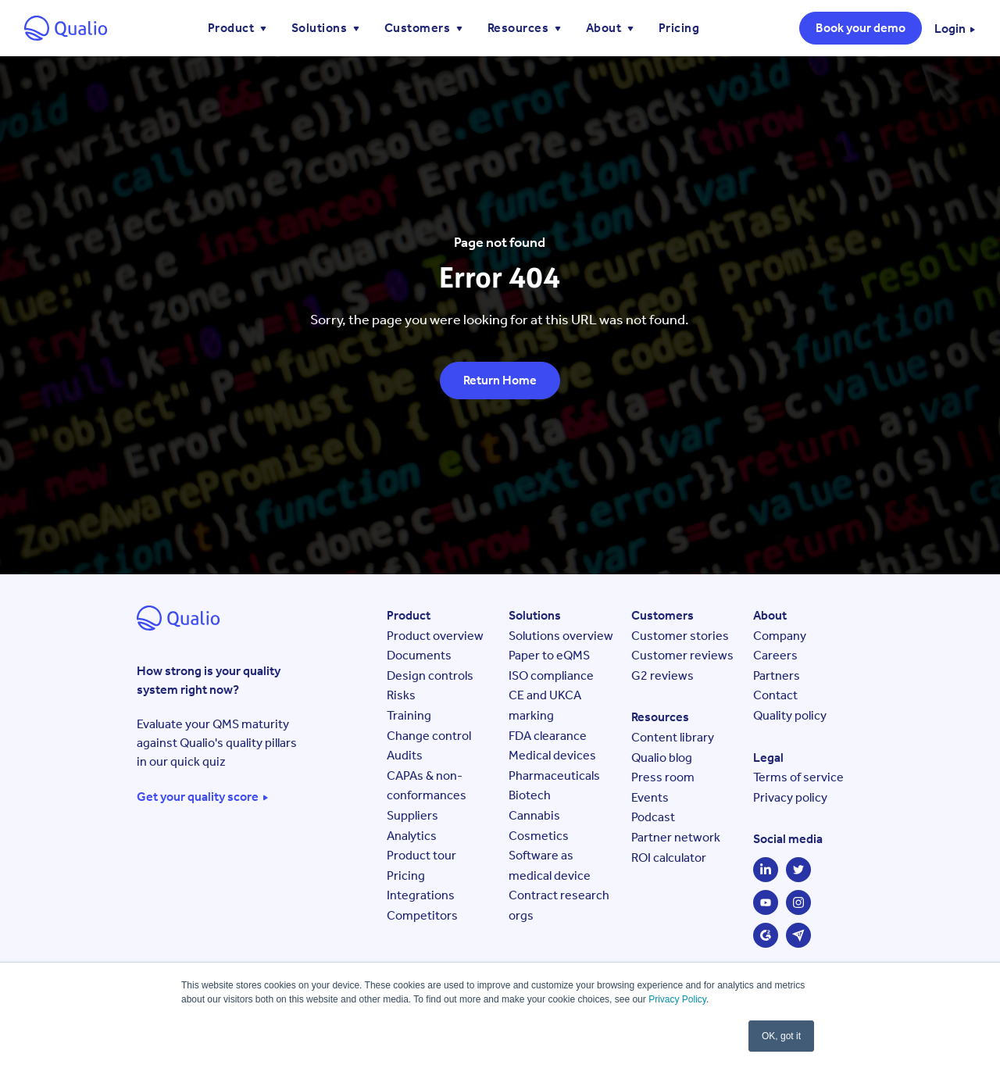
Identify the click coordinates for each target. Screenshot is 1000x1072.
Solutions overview (561, 635)
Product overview (435, 635)
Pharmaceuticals (554, 775)
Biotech (530, 795)
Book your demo (860, 27)
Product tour (421, 855)
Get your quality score (198, 797)
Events (650, 797)
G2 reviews (662, 675)
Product (232, 27)
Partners (776, 675)
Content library (672, 737)
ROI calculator (668, 857)
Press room (663, 777)
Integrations (421, 895)
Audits (405, 755)
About (605, 27)
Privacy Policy (677, 999)
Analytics (412, 835)
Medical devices (552, 755)
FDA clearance (548, 735)
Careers (775, 655)
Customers (418, 27)
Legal (768, 757)
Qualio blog (661, 757)
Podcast (653, 816)
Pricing (679, 27)
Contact (775, 695)
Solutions (320, 27)
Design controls (430, 675)
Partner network (675, 837)
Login (950, 29)
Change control (429, 735)
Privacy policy (790, 797)
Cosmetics (539, 835)
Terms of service (798, 777)
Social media (788, 838)
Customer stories (680, 635)
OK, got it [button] (781, 1036)
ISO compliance (551, 675)
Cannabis (534, 815)
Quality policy (790, 715)
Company (779, 635)
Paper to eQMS (549, 655)
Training (409, 715)
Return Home (500, 380)
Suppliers (412, 815)
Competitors (422, 915)
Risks (401, 695)
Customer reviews (682, 655)
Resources (520, 27)
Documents (419, 655)
